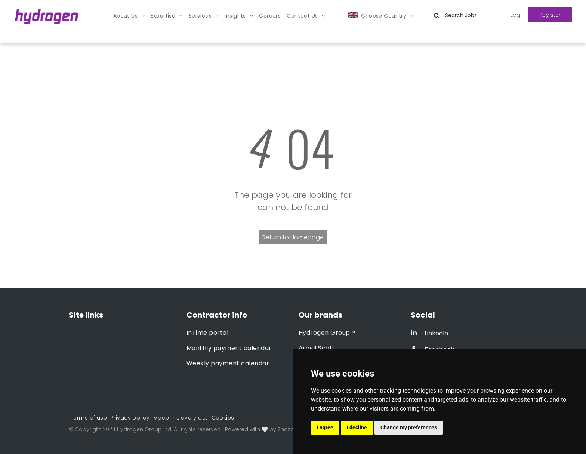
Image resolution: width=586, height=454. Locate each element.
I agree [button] (325, 427)
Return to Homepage (293, 237)
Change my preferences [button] (408, 427)
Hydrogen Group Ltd (144, 429)
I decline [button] (357, 427)
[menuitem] (129, 16)
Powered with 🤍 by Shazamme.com (274, 429)
